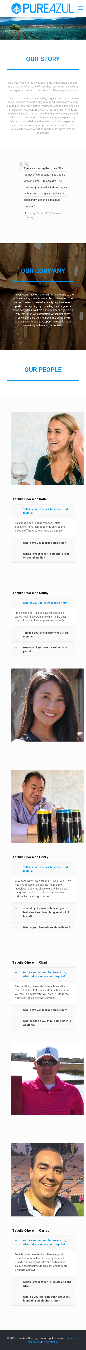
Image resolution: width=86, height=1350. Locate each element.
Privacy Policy (50, 1342)
